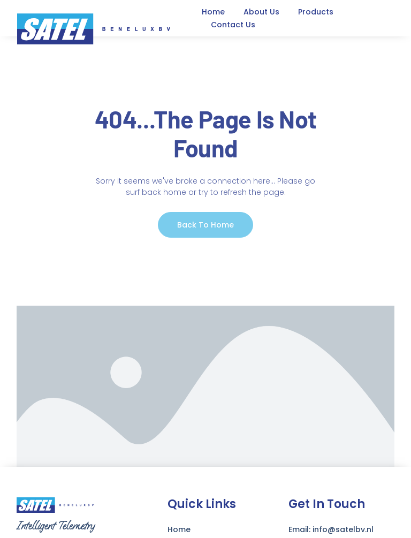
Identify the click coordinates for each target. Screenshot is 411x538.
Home (213, 11)
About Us (261, 11)
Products (315, 11)
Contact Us (233, 24)
